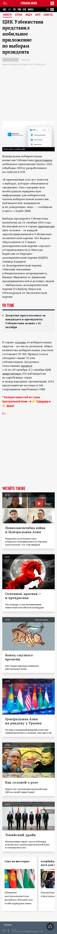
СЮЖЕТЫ (48, 15)
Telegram (42, 401)
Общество (25, 60)
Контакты (8, 924)
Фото (37, 15)
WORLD (30, 9)
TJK (14, 9)
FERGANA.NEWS (29, 3)
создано (20, 342)
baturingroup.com (31, 931)
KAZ (4, 9)
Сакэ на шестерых (17, 861)
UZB (24, 9)
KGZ (9, 9)
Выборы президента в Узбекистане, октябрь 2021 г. (24, 64)
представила (43, 160)
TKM (19, 9)
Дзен (10, 406)
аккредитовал (11, 373)
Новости (7, 15)
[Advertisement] (28, 94)
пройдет (26, 365)
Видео (29, 15)
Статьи (18, 15)
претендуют (46, 226)
